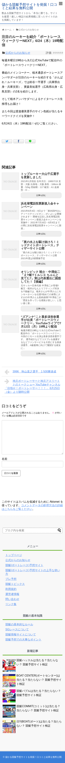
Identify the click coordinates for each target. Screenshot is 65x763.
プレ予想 (10, 578)
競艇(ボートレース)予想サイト (24, 565)
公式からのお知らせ (17, 52)
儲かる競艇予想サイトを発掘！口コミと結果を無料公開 (29, 6)
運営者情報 (12, 594)
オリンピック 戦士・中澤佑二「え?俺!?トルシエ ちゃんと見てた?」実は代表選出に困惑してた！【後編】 (41, 276)
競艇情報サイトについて (20, 634)
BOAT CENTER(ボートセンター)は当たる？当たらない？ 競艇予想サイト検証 (39, 679)
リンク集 (10, 604)
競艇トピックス (15, 584)
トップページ (13, 555)
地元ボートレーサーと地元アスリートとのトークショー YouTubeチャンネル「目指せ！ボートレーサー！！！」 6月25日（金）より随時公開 (32, 386)
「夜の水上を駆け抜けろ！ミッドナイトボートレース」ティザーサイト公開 (40, 245)
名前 (4, 458)
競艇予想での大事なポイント (23, 639)
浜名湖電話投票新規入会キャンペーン (40, 205)
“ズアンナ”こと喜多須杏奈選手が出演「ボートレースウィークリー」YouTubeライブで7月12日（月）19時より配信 (41, 321)
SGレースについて (17, 629)
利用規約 (10, 589)
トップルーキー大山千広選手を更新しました (40, 175)
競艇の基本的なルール (19, 624)
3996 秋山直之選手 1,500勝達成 (30, 372)
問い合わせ (12, 599)
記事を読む (41, 195)
